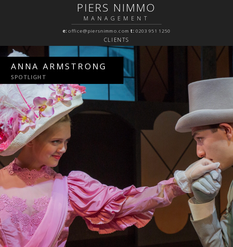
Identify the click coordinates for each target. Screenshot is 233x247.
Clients (116, 39)
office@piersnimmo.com (98, 31)
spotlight (28, 77)
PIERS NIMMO (116, 7)
